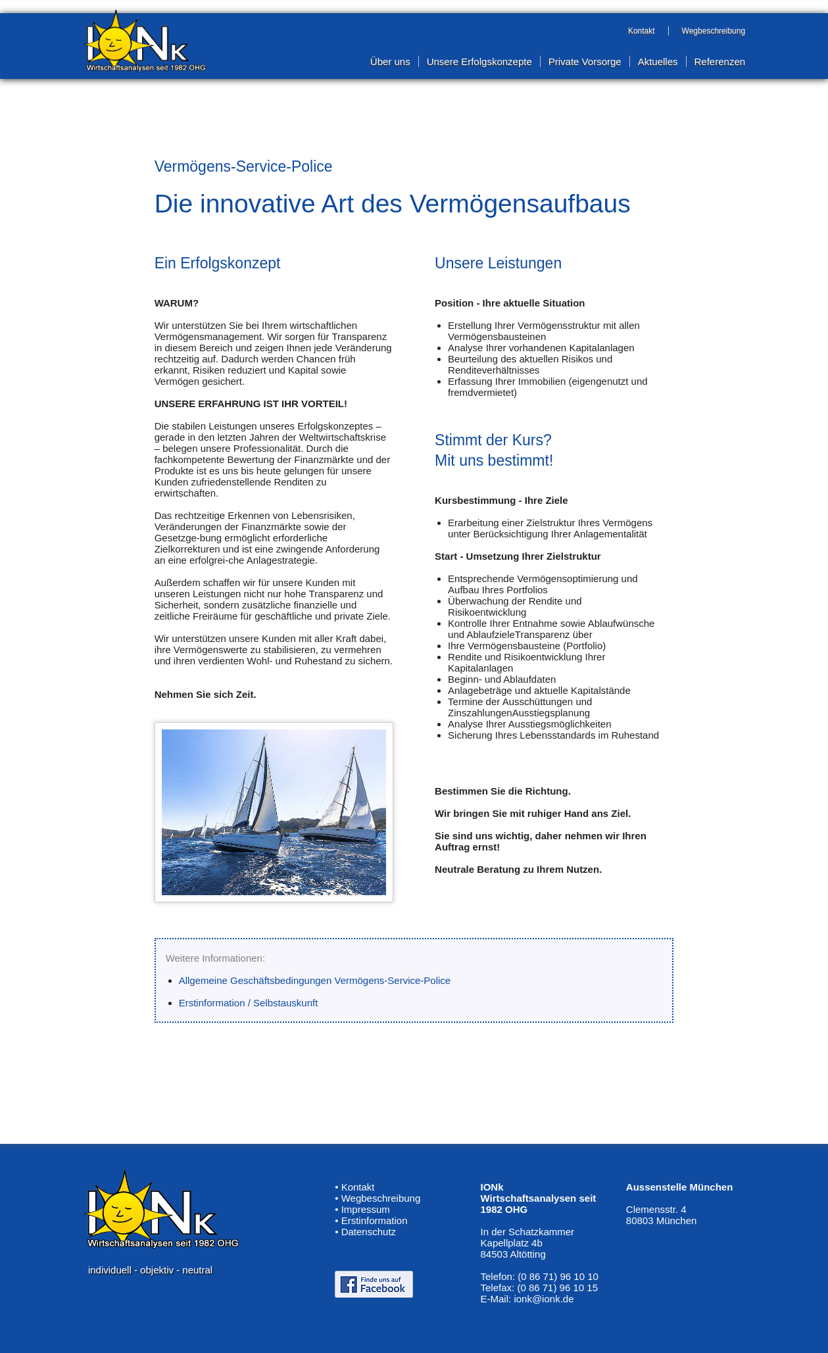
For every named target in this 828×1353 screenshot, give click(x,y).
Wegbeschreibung (381, 1198)
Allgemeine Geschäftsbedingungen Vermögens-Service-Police (315, 980)
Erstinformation (374, 1220)
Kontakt (358, 1187)
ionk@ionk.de (543, 1298)
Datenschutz (368, 1231)
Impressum (365, 1209)
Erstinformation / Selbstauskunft (248, 1002)
